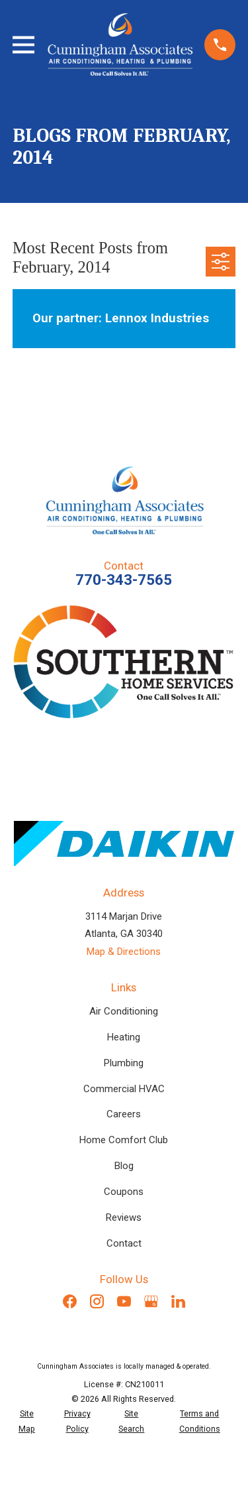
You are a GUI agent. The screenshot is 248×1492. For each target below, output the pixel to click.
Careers (123, 1114)
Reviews (124, 1217)
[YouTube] (124, 1301)
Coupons (124, 1192)
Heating (123, 1037)
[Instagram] (97, 1301)
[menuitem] (27, 1421)
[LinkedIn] (178, 1301)
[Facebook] (70, 1301)
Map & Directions (124, 952)
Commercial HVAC (124, 1089)
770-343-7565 (123, 579)
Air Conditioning (123, 1011)
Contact (124, 1243)
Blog (124, 1166)
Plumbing (124, 1063)
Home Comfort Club (123, 1140)
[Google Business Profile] (151, 1301)
